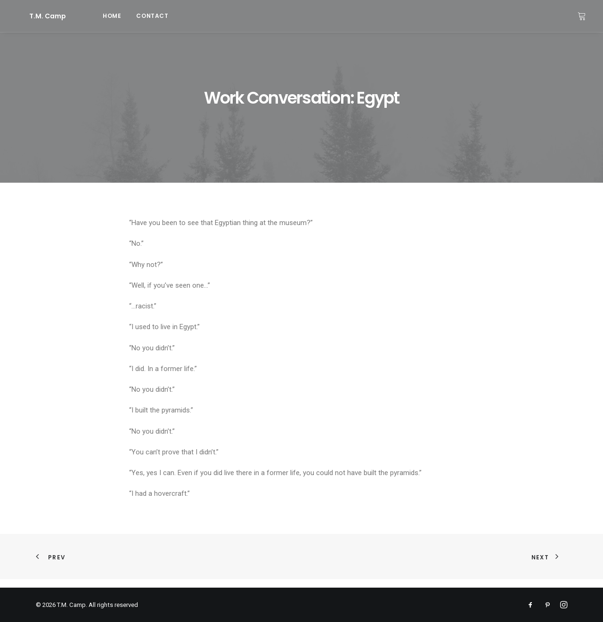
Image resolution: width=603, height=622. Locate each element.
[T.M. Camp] (34, 16)
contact (126, 16)
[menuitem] (85, 16)
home (85, 16)
